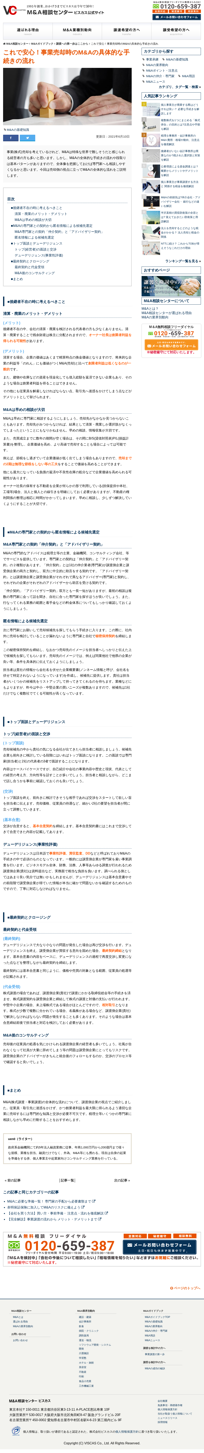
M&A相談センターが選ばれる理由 (167, 313)
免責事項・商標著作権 (170, 1405)
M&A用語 (188, 76)
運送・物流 (85, 1340)
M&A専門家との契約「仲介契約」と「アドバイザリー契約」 (59, 231)
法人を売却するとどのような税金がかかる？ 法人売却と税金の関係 (180, 232)
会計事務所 (85, 1321)
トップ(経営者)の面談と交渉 (35, 249)
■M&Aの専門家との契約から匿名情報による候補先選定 (52, 225)
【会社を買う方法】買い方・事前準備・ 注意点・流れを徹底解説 (57, 1213)
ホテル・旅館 (86, 1362)
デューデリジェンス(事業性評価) (39, 255)
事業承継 (152, 59)
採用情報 (163, 1422)
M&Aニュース (155, 81)
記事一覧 (67, 1180)
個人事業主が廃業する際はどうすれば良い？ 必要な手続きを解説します (180, 109)
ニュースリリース (167, 1418)
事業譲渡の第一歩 (155, 1354)
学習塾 (82, 1358)
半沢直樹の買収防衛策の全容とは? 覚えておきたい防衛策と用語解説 (179, 217)
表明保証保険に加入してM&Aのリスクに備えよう (45, 1207)
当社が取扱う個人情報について (175, 1413)
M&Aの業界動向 (157, 65)
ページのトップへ (185, 1288)
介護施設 (84, 1353)
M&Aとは (18, 1317)
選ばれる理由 (20, 1321)
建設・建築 (85, 1317)
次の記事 (120, 1180)
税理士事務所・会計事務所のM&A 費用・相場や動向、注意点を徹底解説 (180, 140)
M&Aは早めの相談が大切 (33, 219)
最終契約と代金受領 (29, 267)
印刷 (81, 1376)
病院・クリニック (89, 1330)
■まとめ (17, 279)
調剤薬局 (84, 1335)
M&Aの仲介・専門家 (160, 76)
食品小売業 (85, 1381)
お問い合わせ (20, 1340)
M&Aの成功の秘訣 (155, 1368)
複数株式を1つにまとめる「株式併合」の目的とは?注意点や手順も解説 (180, 124)
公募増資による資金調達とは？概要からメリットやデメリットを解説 (179, 171)
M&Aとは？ (150, 308)
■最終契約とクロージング (30, 261)
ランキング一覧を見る (181, 261)
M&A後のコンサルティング (35, 273)
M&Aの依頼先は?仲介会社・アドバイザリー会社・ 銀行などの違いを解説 (180, 202)
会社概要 (163, 1401)
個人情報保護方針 (167, 1409)
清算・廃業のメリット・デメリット (41, 214)
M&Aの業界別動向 (155, 317)
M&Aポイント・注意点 (162, 70)
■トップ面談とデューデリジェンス (36, 243)
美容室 (82, 1367)
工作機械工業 (86, 1386)
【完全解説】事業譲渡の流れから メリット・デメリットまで (54, 1219)
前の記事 (14, 1180)
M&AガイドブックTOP (157, 1317)
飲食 (81, 1326)
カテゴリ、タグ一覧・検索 (178, 87)
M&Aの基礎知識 (18, 129)
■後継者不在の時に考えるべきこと (36, 208)
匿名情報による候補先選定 (34, 237)
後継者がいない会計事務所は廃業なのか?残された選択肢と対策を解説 (180, 155)
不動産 (82, 1372)
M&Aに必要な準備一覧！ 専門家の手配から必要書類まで (51, 1201)
